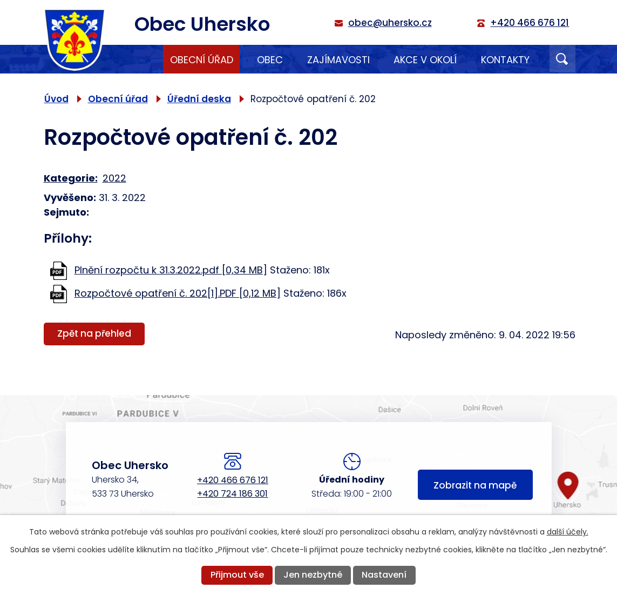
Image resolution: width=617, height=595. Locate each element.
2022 (114, 178)
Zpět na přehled (94, 333)
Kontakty (505, 59)
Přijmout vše (237, 575)
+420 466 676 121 (232, 480)
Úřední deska (199, 98)
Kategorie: (71, 178)
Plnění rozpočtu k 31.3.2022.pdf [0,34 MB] (170, 270)
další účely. (567, 531)
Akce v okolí (425, 59)
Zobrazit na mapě (475, 485)
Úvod (139, 59)
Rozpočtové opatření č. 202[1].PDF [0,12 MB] (177, 293)
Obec (270, 59)
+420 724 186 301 (232, 493)
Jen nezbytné (312, 575)
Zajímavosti (338, 59)
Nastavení (384, 575)
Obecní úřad (201, 59)
